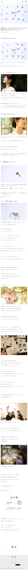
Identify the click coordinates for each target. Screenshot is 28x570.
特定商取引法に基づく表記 (14, 562)
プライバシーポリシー (14, 560)
